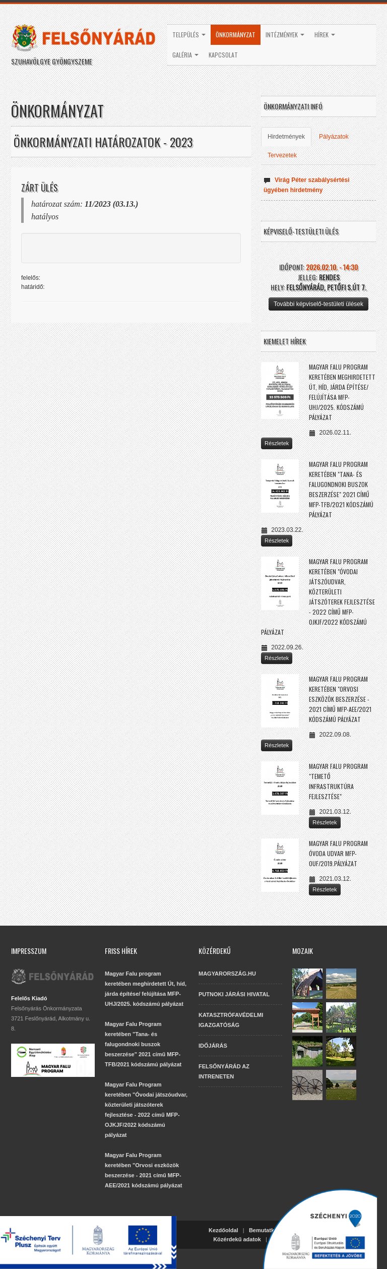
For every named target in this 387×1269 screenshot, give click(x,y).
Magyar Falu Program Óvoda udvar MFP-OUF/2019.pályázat (338, 853)
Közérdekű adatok (237, 1239)
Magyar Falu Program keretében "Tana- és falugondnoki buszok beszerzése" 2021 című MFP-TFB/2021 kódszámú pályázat (143, 1044)
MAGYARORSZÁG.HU (227, 974)
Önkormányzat (235, 34)
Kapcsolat (223, 54)
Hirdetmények (286, 136)
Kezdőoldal (223, 1230)
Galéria (185, 54)
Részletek (277, 443)
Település (189, 34)
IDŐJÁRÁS (213, 1046)
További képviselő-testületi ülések (318, 304)
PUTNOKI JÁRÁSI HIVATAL (234, 994)
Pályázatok (334, 136)
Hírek (324, 34)
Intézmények (285, 34)
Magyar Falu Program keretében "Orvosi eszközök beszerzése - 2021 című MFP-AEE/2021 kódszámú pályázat (340, 699)
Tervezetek (282, 155)
